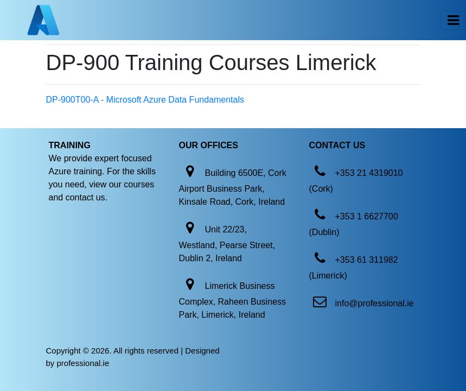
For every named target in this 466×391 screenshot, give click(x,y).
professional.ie (83, 363)
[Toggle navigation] (453, 20)
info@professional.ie (374, 303)
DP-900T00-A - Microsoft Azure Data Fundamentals (145, 99)
